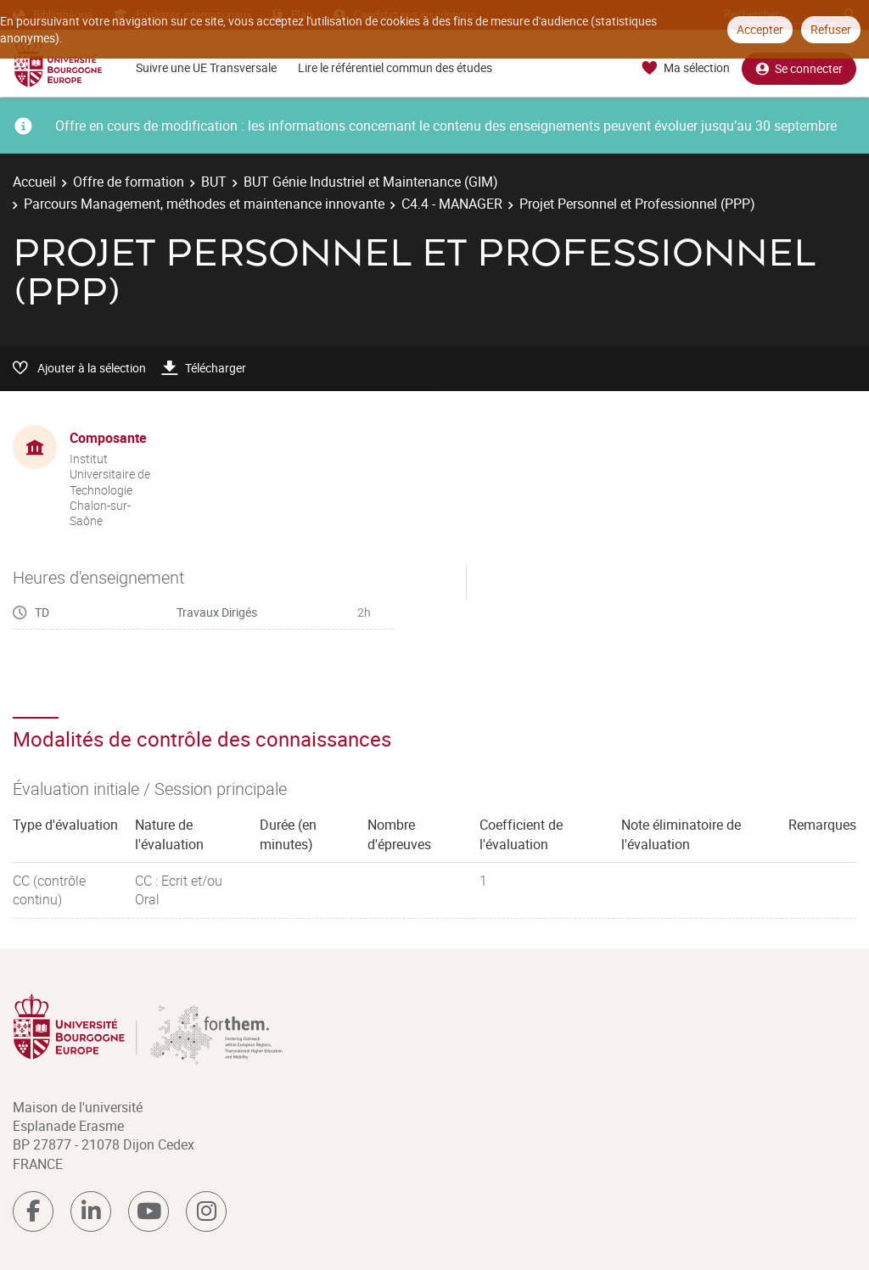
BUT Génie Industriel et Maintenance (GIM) (371, 181)
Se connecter (799, 68)
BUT (214, 181)
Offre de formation (128, 181)
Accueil (34, 181)
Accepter (760, 29)
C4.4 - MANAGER (451, 203)
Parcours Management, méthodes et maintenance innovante (204, 203)
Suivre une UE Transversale (206, 67)
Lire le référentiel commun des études (395, 67)
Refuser (830, 29)
